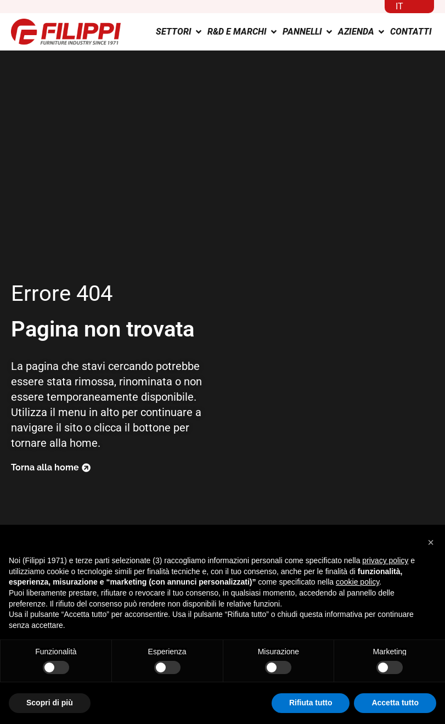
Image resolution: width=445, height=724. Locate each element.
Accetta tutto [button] (395, 702)
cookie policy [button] (357, 581)
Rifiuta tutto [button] (311, 702)
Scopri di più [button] (49, 702)
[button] (431, 542)
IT (399, 6)
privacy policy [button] (385, 560)
